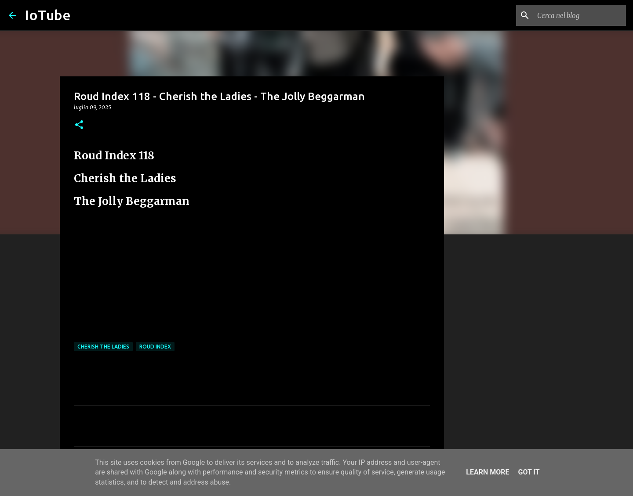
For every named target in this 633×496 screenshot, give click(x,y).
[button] (79, 125)
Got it (528, 472)
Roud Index (155, 346)
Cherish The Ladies (103, 346)
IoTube (48, 15)
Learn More (487, 472)
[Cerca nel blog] (580, 15)
